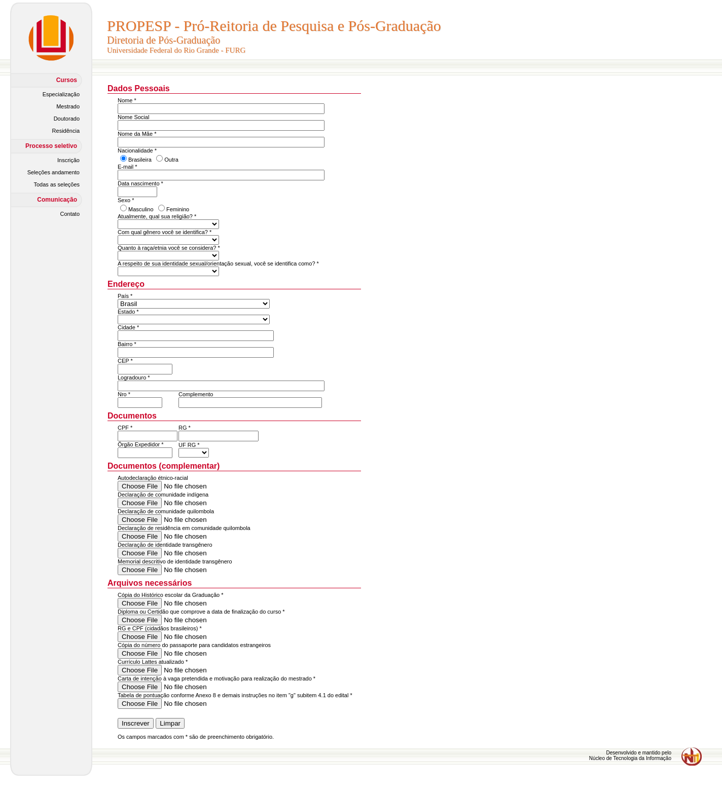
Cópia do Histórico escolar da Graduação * (171, 595)
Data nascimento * (140, 183)
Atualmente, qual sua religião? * (157, 216)
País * (125, 296)
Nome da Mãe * (137, 134)
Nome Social (133, 117)
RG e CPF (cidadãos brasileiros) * (160, 628)
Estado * (128, 312)
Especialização (61, 94)
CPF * (125, 428)
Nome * (127, 100)
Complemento (195, 394)
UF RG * (189, 445)
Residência (66, 131)
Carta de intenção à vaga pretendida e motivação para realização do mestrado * (216, 678)
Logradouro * (134, 377)
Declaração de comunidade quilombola (166, 511)
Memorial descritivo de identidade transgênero (175, 561)
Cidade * (128, 327)
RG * (184, 428)
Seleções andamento (53, 172)
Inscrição (68, 160)
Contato (70, 214)
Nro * (124, 394)
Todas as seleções (57, 184)
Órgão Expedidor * (141, 444)
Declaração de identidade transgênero (165, 545)
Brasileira (140, 160)
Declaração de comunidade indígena (163, 494)
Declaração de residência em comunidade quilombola (184, 528)
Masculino (141, 209)
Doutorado (67, 119)
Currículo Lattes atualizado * (153, 662)
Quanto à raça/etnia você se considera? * (169, 248)
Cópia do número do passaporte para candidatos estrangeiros (194, 645)
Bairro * (127, 344)
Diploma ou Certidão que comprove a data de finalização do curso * (201, 612)
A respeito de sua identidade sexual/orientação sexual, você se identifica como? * (218, 263)
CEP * (125, 361)
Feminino (177, 209)
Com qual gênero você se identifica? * (164, 232)
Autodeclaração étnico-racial (153, 478)
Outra (171, 160)
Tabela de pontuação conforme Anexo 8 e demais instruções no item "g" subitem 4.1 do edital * (235, 695)
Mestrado (68, 106)
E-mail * (127, 167)
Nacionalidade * (137, 150)
